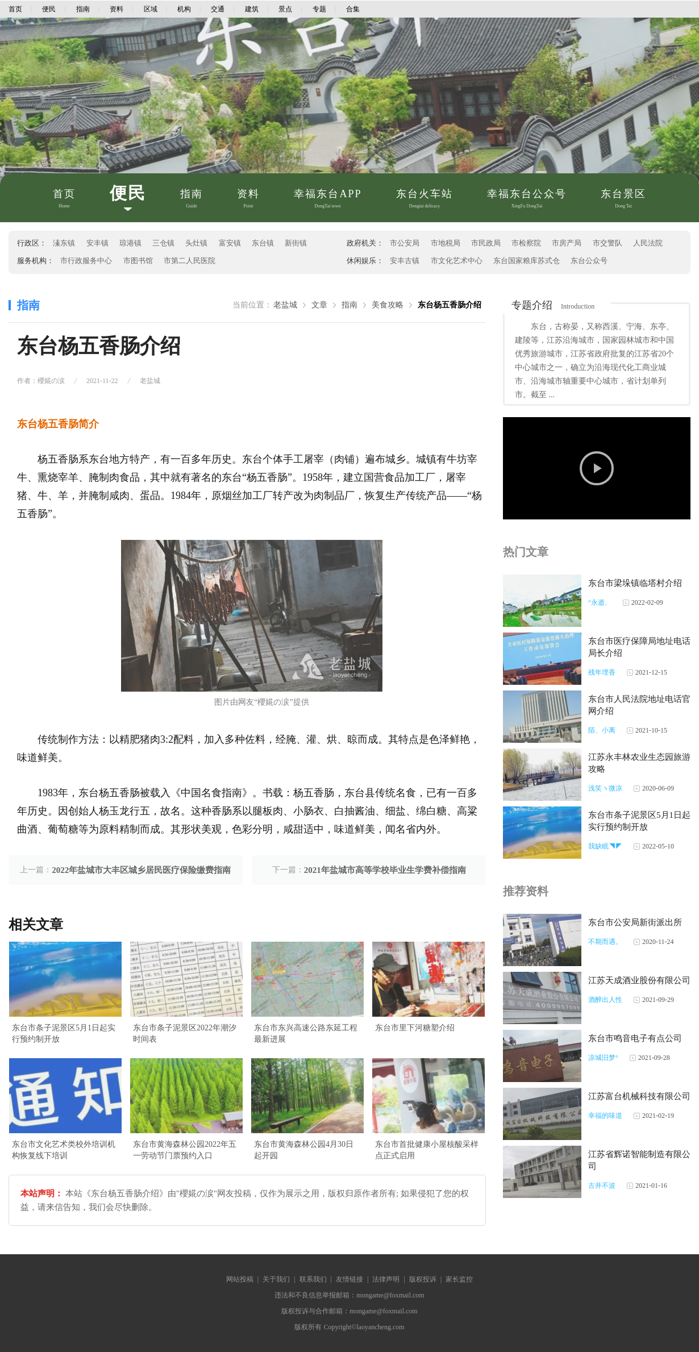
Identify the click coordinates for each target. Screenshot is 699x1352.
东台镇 (263, 243)
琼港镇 (130, 243)
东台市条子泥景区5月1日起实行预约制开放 (63, 1033)
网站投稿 (239, 1279)
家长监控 (459, 1279)
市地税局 (445, 243)
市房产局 (566, 243)
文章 (319, 305)
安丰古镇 (404, 260)
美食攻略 (387, 305)
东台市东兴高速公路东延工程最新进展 (305, 1033)
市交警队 (607, 243)
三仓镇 (163, 243)
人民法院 (648, 243)
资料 (116, 9)
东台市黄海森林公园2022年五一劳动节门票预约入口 (184, 1150)
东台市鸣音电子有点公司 (635, 1038)
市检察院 (526, 243)
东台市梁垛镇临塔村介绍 (635, 583)
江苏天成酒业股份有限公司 (639, 980)
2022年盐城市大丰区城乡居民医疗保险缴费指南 (141, 870)
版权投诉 (422, 1279)
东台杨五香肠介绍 (449, 305)
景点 (285, 9)
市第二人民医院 (189, 260)
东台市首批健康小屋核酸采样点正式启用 (427, 1150)
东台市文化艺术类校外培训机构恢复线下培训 (63, 1150)
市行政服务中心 (86, 260)
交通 (217, 9)
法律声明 (386, 1279)
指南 (83, 9)
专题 (319, 9)
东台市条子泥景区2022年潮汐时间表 (184, 1033)
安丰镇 (97, 243)
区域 (150, 9)
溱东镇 (64, 243)
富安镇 (230, 243)
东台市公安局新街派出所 (635, 922)
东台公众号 (589, 260)
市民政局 (486, 243)
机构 (184, 9)
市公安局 (404, 243)
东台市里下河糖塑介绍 (415, 1028)
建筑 (252, 9)
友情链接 (349, 1279)
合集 (353, 9)
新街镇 (296, 243)
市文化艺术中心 (456, 260)
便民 (49, 9)
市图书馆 (138, 260)
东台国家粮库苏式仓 (526, 260)
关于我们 (276, 1279)
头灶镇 (196, 243)
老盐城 (285, 305)
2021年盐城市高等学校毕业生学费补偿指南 (385, 870)
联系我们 (313, 1279)
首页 (15, 9)
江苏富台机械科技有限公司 (639, 1096)
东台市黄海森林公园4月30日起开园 (303, 1150)
